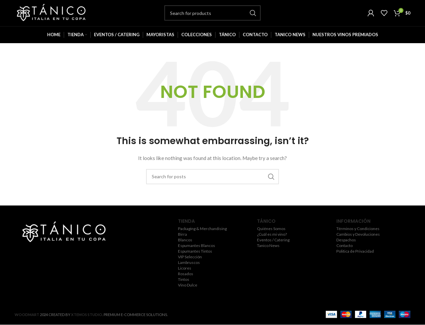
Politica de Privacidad (355, 260)
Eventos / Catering (273, 249)
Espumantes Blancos (196, 254)
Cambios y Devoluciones (358, 243)
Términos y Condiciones (358, 237)
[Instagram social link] (62, 260)
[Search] (212, 17)
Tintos (183, 288)
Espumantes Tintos (195, 260)
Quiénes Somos (271, 237)
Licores (184, 277)
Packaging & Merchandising (202, 237)
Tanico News (268, 254)
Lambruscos (189, 271)
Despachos (346, 249)
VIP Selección (190, 266)
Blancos (185, 249)
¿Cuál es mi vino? (272, 243)
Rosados (185, 282)
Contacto (344, 254)
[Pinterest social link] (83, 260)
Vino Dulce (187, 294)
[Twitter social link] (53, 260)
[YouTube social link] (72, 260)
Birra (182, 243)
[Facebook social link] (44, 260)
